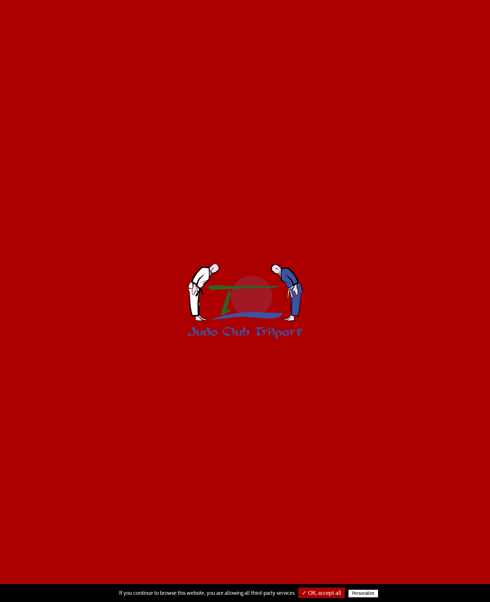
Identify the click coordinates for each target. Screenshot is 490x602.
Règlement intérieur (448, 18)
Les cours (296, 18)
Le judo (332, 18)
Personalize (363, 593)
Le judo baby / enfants (205, 18)
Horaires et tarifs (380, 18)
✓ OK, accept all (321, 593)
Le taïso (260, 18)
